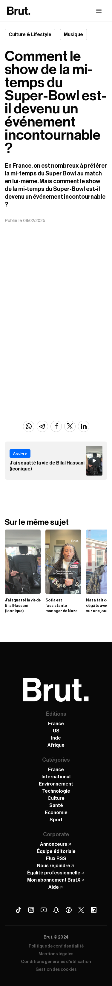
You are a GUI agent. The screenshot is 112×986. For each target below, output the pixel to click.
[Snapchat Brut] (56, 910)
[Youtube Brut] (44, 910)
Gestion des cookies (56, 970)
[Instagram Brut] (31, 910)
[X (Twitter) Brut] (81, 910)
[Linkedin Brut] (94, 910)
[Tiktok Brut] (18, 910)
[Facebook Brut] (69, 910)
